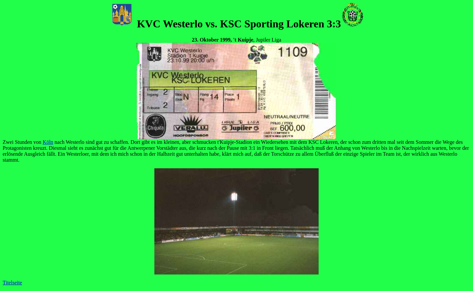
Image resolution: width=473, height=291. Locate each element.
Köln (48, 142)
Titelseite (12, 282)
